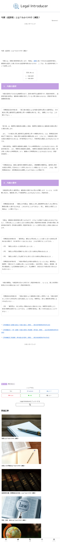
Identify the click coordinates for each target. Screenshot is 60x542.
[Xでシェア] (11, 391)
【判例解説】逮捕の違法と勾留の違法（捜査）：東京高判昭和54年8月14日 (26, 325)
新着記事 (4, 384)
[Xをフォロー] (30, 404)
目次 (27, 72)
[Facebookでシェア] (30, 391)
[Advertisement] (30, 36)
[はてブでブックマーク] (49, 391)
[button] (49, 396)
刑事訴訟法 (12, 384)
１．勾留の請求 (30, 76)
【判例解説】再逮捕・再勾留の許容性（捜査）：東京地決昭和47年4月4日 (26, 338)
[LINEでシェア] (30, 396)
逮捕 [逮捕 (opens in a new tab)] (35, 61)
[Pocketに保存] (11, 396)
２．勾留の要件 (30, 78)
